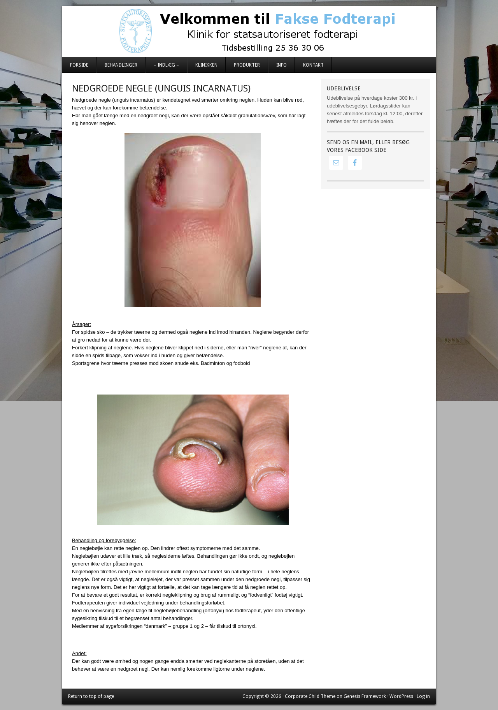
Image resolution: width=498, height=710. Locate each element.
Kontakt (313, 65)
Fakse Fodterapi (249, 31)
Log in (423, 696)
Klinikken (206, 65)
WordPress (401, 696)
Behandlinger (121, 65)
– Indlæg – (166, 65)
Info (281, 65)
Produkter (247, 65)
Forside (79, 65)
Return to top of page (91, 696)
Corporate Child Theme (310, 696)
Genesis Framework (365, 696)
